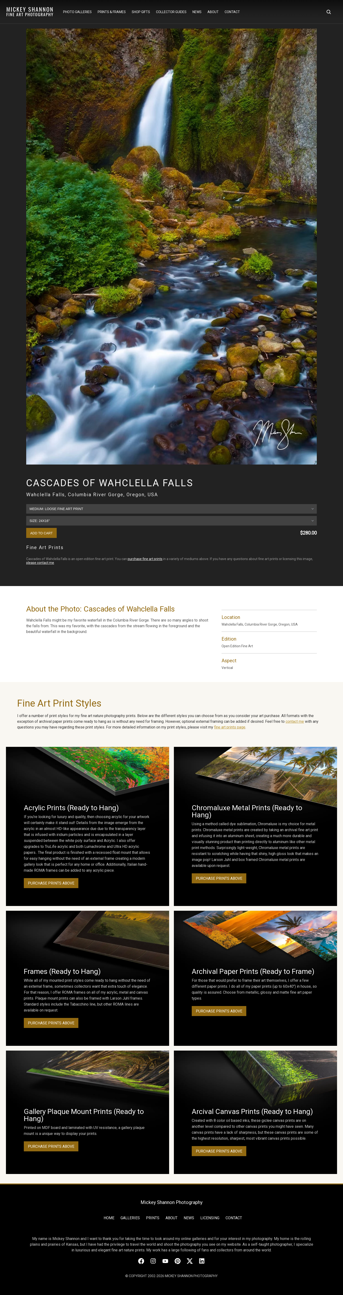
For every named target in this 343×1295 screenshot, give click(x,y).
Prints (152, 1218)
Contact (232, 12)
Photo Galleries (77, 12)
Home (109, 1218)
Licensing (209, 1218)
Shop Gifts (141, 12)
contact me (295, 721)
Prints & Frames (112, 12)
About (213, 12)
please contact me (40, 563)
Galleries (130, 1218)
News (197, 12)
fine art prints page (229, 727)
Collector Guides (171, 12)
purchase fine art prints (145, 559)
